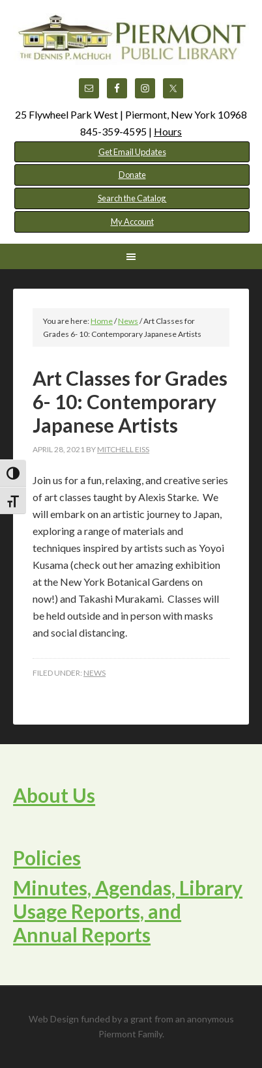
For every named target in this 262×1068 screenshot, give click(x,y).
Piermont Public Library (131, 45)
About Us (54, 795)
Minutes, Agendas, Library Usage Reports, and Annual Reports (127, 911)
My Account (132, 221)
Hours (168, 131)
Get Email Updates (132, 152)
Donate (132, 174)
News (94, 673)
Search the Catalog (132, 198)
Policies (47, 857)
